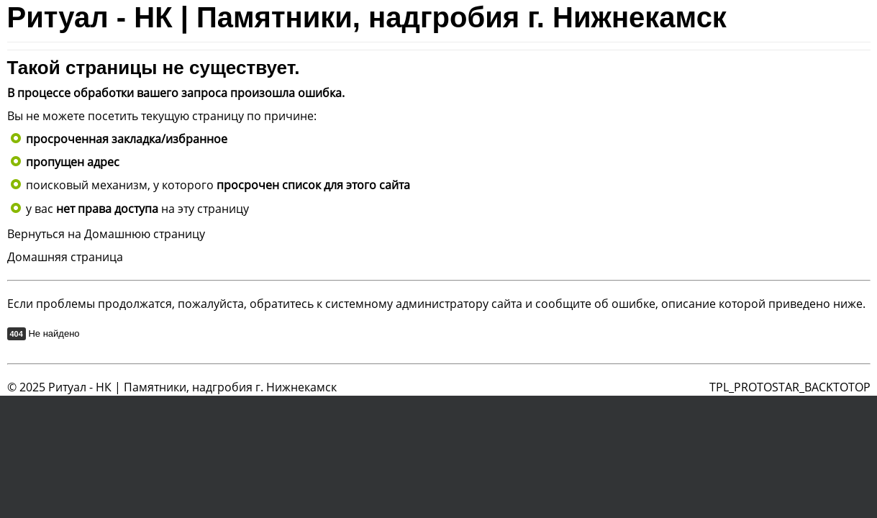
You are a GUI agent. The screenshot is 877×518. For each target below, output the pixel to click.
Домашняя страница (65, 257)
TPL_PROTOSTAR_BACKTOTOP (790, 387)
